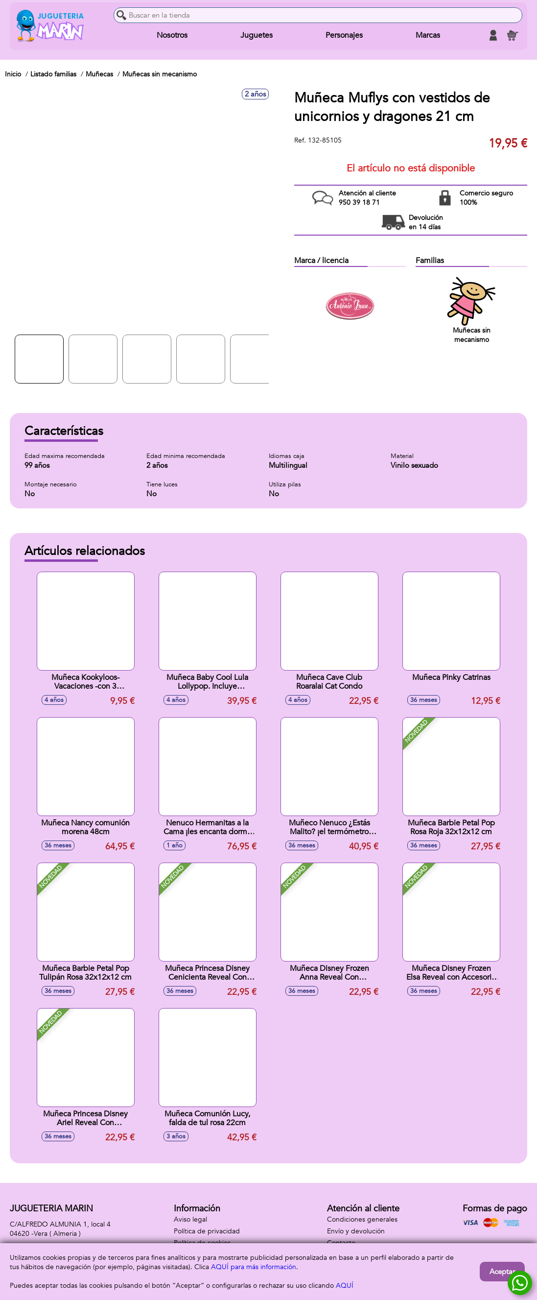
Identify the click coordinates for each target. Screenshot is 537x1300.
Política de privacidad (207, 1231)
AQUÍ (344, 1285)
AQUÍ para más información (253, 1267)
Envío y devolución (356, 1231)
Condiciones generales (362, 1219)
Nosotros (172, 35)
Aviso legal (190, 1219)
